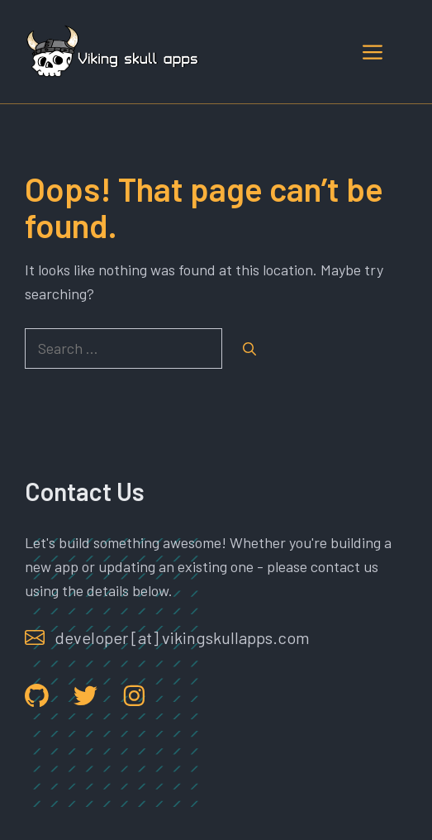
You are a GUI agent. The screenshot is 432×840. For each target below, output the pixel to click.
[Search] (249, 349)
